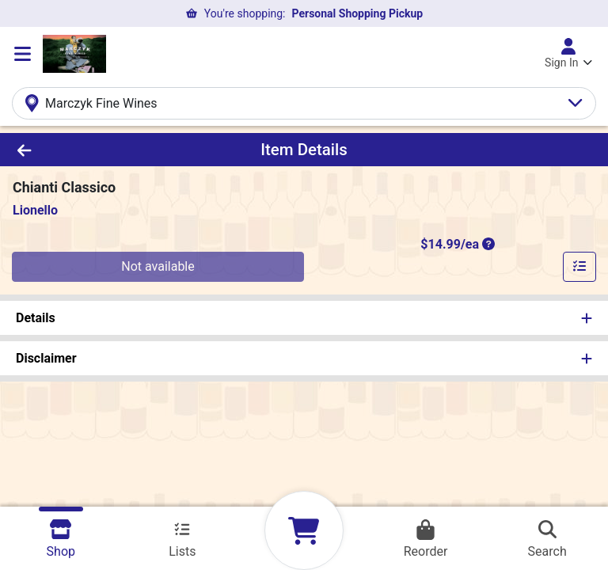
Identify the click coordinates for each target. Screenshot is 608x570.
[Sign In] (568, 54)
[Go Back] (85, 149)
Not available (158, 266)
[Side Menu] (22, 54)
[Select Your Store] (304, 103)
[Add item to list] (579, 267)
